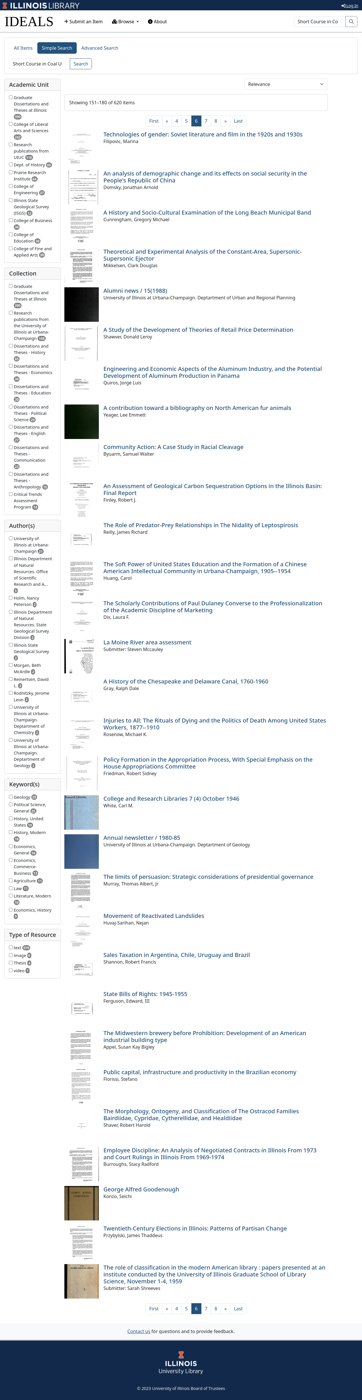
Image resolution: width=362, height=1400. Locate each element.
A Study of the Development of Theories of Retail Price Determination (198, 330)
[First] (154, 120)
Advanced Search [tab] (99, 48)
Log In (349, 5)
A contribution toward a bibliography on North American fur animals (197, 408)
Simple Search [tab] (57, 48)
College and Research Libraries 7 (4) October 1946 (171, 798)
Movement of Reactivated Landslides (153, 916)
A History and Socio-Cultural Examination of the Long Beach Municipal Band (207, 212)
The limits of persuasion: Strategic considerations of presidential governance (208, 877)
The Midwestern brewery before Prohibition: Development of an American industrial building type (204, 1036)
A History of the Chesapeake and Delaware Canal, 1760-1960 (185, 681)
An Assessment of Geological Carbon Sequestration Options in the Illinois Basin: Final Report (212, 489)
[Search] (320, 21)
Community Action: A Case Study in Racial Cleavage (173, 447)
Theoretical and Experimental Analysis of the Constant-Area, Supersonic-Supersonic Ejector (202, 255)
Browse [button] (124, 21)
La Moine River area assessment (147, 642)
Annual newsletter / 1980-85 (141, 837)
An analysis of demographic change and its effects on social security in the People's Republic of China (205, 177)
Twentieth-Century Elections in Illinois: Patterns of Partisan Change (195, 1228)
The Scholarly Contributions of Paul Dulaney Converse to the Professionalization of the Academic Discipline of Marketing (212, 606)
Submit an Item (83, 21)
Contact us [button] (138, 1331)
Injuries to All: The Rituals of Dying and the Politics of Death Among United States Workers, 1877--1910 (214, 724)
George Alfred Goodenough (141, 1189)
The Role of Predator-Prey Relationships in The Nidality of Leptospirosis (200, 525)
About (157, 21)
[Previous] (167, 120)
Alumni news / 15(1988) (135, 290)
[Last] (238, 120)
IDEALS (29, 21)
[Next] (225, 120)
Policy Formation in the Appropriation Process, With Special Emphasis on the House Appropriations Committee (208, 763)
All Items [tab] (23, 48)
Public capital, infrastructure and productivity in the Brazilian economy (199, 1072)
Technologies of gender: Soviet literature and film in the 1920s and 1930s (203, 134)
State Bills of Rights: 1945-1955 (145, 994)
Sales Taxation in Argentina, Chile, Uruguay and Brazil (176, 955)
